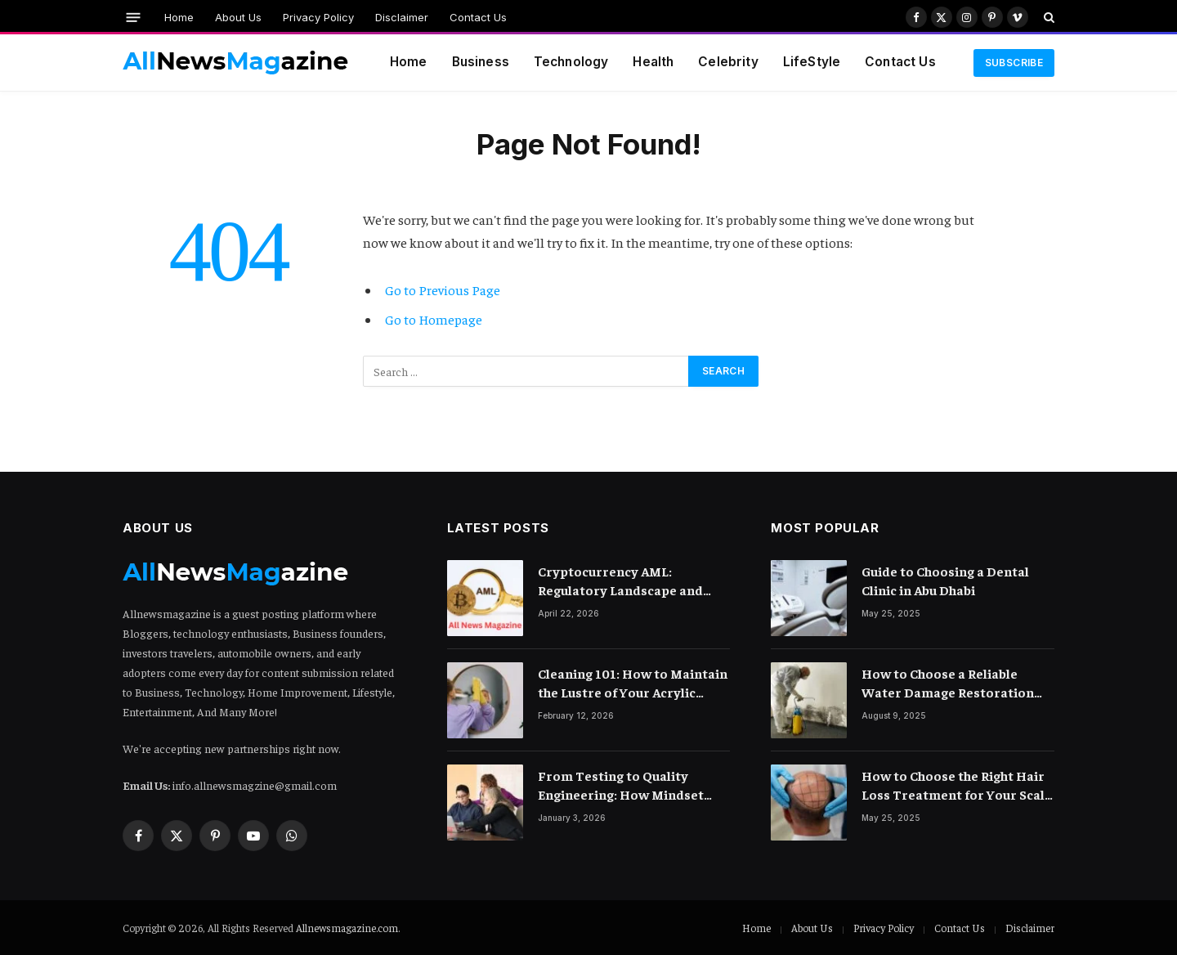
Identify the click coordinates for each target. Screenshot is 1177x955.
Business (480, 61)
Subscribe (1014, 62)
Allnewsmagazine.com (347, 928)
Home (179, 17)
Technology (571, 61)
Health (653, 61)
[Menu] (134, 16)
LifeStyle (811, 61)
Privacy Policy (318, 17)
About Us (238, 17)
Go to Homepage (433, 319)
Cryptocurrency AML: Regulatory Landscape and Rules (620, 581)
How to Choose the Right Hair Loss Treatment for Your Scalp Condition (957, 785)
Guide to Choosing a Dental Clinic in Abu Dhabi (945, 580)
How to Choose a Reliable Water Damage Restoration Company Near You (947, 683)
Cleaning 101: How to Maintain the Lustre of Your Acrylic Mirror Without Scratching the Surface (633, 683)
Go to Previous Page (442, 289)
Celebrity (728, 61)
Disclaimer (401, 17)
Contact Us (478, 17)
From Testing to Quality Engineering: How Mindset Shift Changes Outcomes (621, 785)
